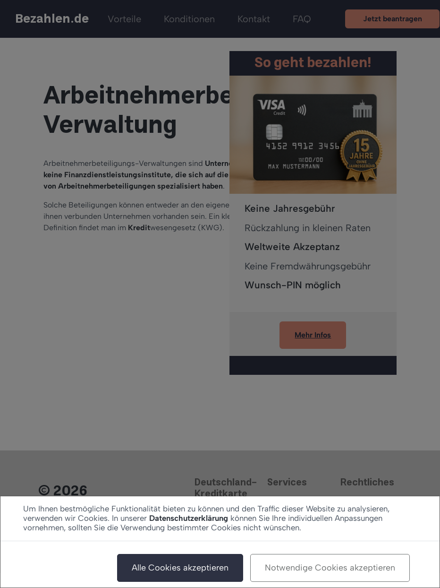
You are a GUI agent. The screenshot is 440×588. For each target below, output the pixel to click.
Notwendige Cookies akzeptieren (330, 567)
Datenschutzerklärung (188, 518)
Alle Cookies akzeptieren (180, 567)
